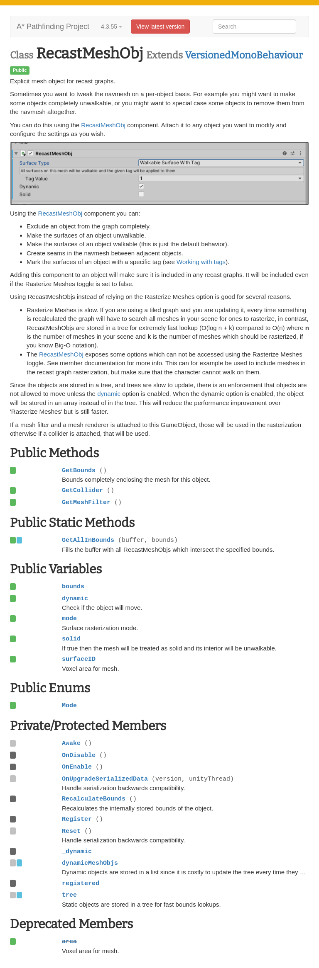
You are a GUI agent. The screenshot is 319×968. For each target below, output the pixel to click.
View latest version (160, 26)
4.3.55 (111, 26)
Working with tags (201, 261)
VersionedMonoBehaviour (244, 55)
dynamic (108, 393)
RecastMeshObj (103, 125)
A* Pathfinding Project (53, 26)
